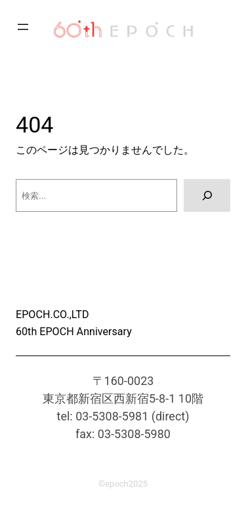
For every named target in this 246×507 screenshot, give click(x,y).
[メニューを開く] (23, 27)
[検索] (207, 195)
